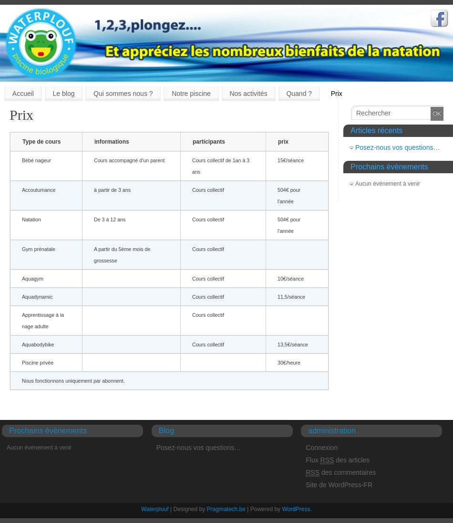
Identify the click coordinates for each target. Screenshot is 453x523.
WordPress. (296, 509)
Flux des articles (338, 460)
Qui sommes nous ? (123, 93)
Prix (336, 93)
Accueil (23, 93)
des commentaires (341, 473)
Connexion (322, 447)
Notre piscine (191, 93)
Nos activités (248, 93)
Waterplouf (155, 509)
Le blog (64, 93)
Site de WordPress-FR (339, 485)
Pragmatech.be (227, 509)
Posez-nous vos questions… (397, 147)
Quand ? (299, 93)
